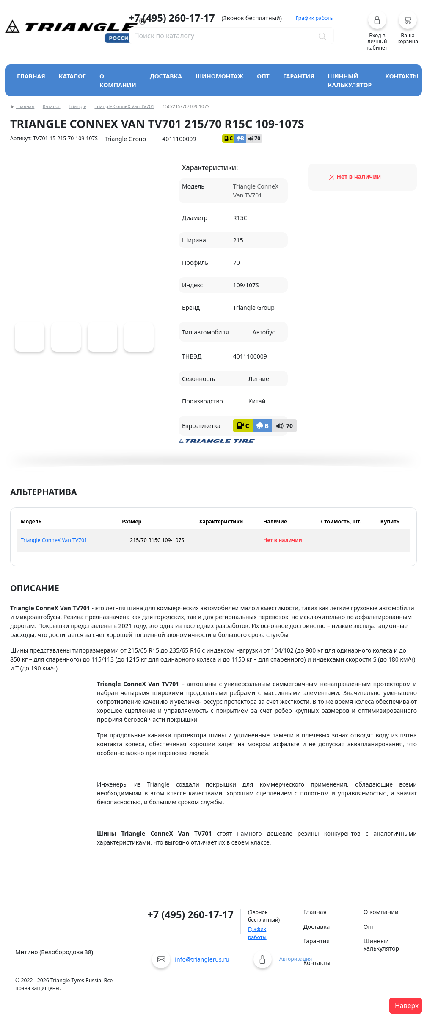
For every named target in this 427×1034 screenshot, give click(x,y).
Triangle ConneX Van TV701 (124, 106)
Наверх (407, 1005)
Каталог (52, 106)
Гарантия (298, 76)
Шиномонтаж (219, 76)
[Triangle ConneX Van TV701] (29, 337)
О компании (117, 80)
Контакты (402, 76)
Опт (263, 76)
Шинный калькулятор (350, 80)
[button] (377, 30)
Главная (31, 76)
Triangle (77, 106)
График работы (257, 933)
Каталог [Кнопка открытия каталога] (72, 76)
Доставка (166, 76)
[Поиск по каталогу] (322, 36)
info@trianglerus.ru (202, 959)
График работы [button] (315, 18)
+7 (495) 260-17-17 (172, 18)
